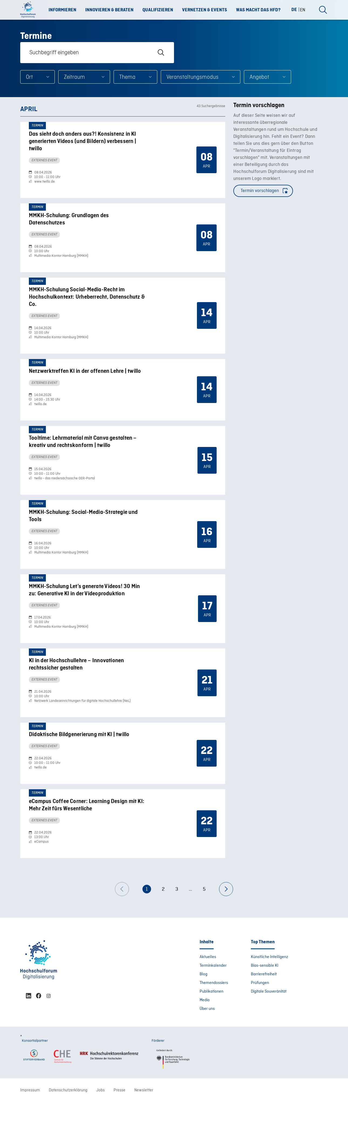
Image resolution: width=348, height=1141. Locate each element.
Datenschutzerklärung (68, 1129)
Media (205, 1039)
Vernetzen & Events (204, 10)
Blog (203, 1013)
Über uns (207, 1048)
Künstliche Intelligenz (269, 996)
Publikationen (211, 1030)
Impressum (30, 1129)
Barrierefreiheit (264, 1013)
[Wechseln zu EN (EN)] (302, 10)
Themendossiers (214, 1022)
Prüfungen (260, 1022)
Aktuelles (208, 996)
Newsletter (143, 1129)
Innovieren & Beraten (109, 10)
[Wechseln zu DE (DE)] (296, 9)
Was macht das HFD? (258, 10)
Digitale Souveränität (268, 1030)
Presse (119, 1129)
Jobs (100, 1129)
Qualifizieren (157, 10)
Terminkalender (213, 1004)
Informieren (62, 10)
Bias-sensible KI (264, 1004)
